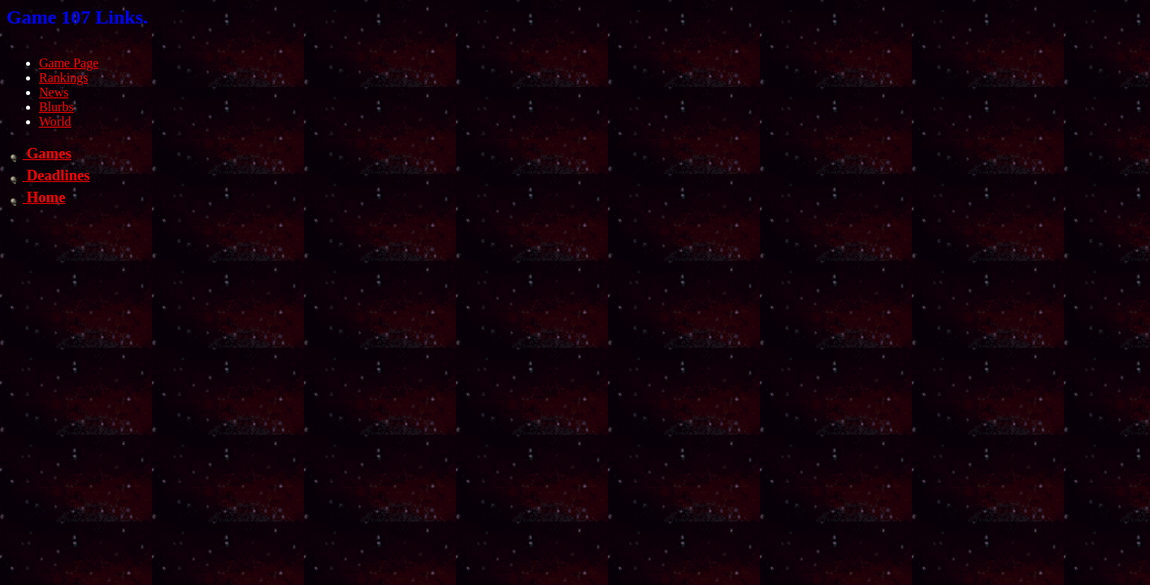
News (53, 92)
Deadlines (48, 175)
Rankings (63, 77)
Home (36, 197)
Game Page (68, 63)
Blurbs (56, 107)
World (55, 121)
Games (39, 153)
